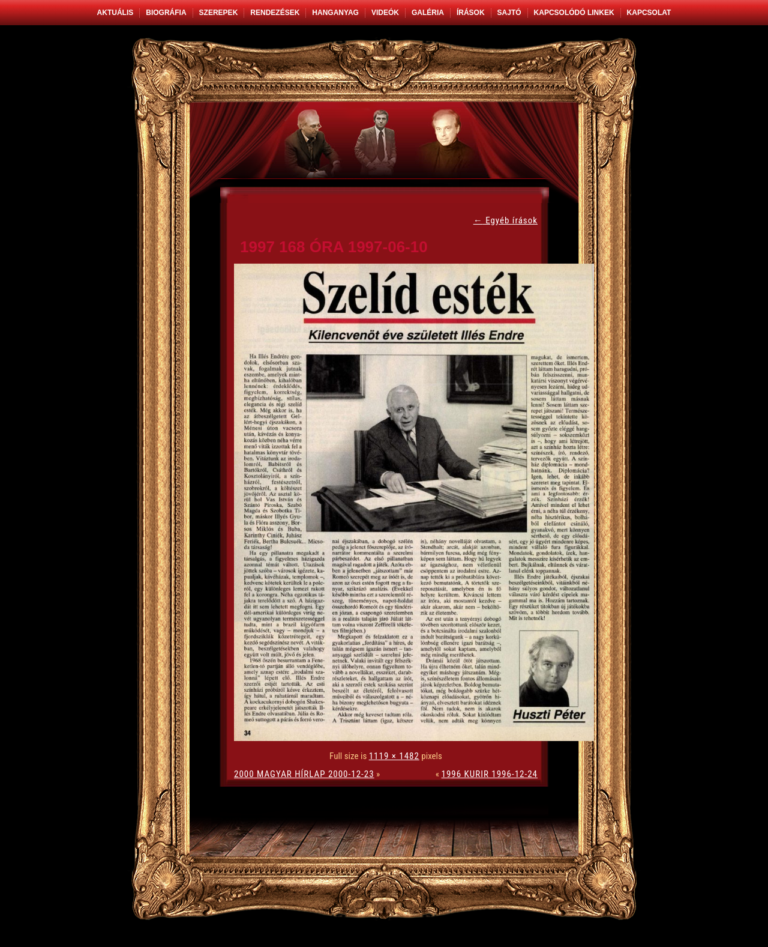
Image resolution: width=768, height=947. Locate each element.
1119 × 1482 (394, 756)
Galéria (428, 12)
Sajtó (509, 12)
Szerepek (218, 12)
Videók (385, 12)
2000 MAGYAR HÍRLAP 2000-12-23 (304, 774)
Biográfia (166, 12)
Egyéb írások (505, 220)
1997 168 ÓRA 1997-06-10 (334, 247)
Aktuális (115, 12)
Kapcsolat (649, 12)
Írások (471, 12)
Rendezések (274, 12)
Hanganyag (335, 12)
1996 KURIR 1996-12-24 (490, 774)
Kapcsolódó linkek (574, 12)
